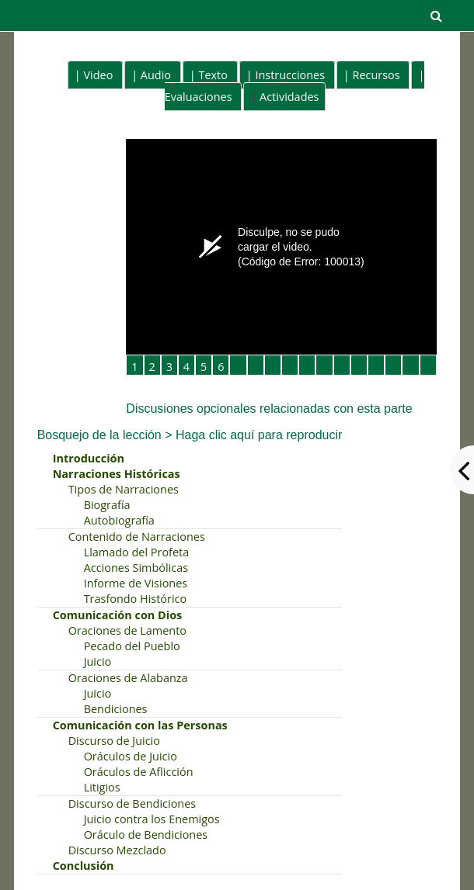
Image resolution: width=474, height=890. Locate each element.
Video (98, 75)
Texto (212, 75)
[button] (435, 15)
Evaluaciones (198, 96)
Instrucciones (290, 75)
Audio (156, 75)
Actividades (289, 96)
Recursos (376, 75)
